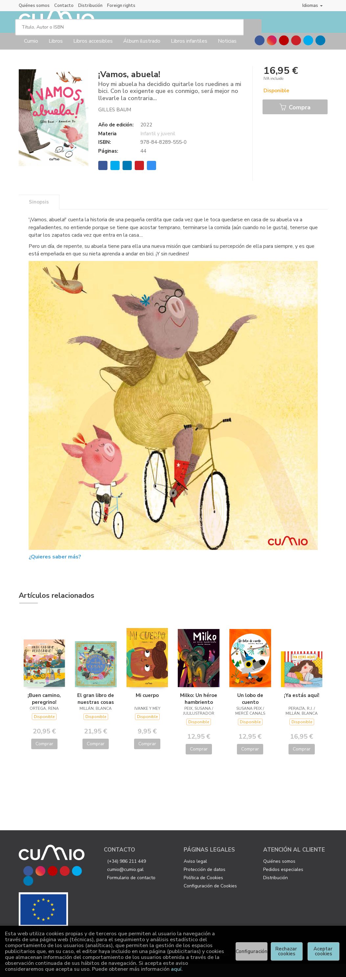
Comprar (44, 757)
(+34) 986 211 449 (126, 874)
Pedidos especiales (283, 882)
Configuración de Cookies (210, 899)
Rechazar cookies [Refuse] (286, 951)
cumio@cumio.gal (125, 882)
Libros (56, 54)
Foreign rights (121, 6)
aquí (176, 969)
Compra (295, 121)
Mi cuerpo (147, 708)
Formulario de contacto (131, 890)
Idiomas (312, 5)
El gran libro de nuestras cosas (95, 711)
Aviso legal (195, 874)
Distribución (90, 6)
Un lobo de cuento (250, 711)
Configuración (251, 951)
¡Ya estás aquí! (301, 708)
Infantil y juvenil (157, 146)
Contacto (64, 6)
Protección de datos (204, 882)
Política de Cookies (203, 890)
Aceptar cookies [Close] (323, 951)
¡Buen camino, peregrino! (44, 711)
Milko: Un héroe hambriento (198, 711)
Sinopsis (39, 215)
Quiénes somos (34, 6)
